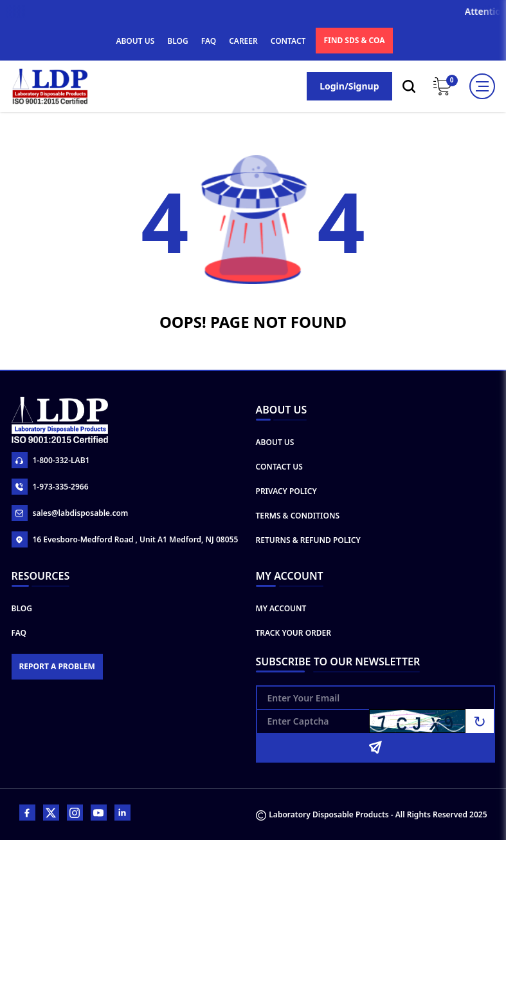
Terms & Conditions (298, 515)
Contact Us (279, 466)
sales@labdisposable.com (70, 513)
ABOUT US (135, 40)
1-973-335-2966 (50, 487)
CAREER (243, 40)
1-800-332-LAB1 (51, 460)
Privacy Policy (286, 491)
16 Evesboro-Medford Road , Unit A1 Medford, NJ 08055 (125, 539)
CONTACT (288, 40)
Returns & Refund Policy (308, 540)
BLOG (177, 40)
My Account (281, 608)
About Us (275, 442)
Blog (22, 608)
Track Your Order (294, 632)
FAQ (208, 40)
